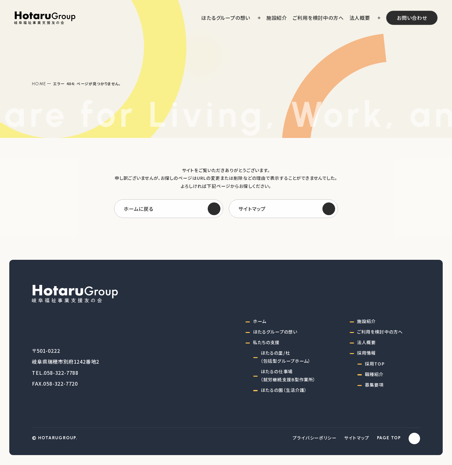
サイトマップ (252, 208)
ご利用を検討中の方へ (380, 332)
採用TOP (375, 364)
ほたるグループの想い (275, 332)
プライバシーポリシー (315, 438)
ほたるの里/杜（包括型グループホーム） (286, 357)
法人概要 (366, 342)
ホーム (259, 321)
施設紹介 (366, 321)
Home (39, 83)
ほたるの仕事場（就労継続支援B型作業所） (288, 375)
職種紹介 (374, 374)
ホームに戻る (138, 208)
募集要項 (374, 385)
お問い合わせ (412, 17)
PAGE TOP (389, 438)
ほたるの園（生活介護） (284, 390)
